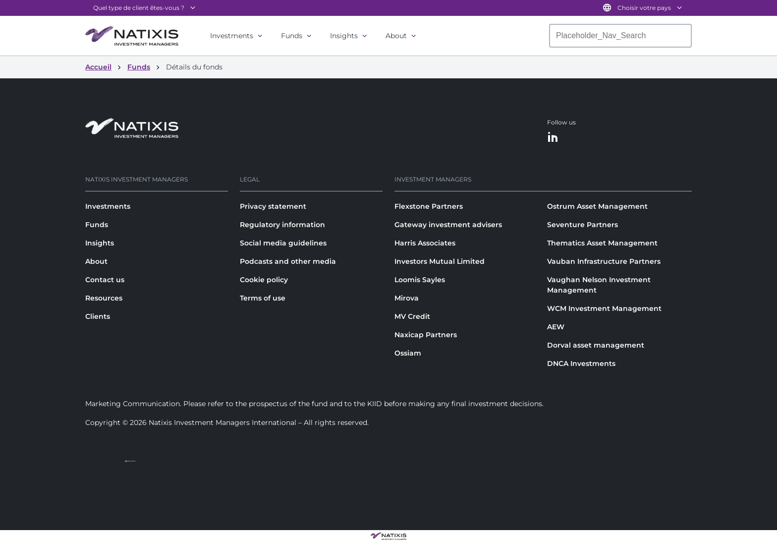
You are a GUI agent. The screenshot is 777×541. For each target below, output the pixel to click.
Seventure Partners (582, 224)
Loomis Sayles (419, 279)
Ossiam (407, 353)
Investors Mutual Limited (439, 261)
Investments (231, 35)
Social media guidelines (283, 243)
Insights (344, 35)
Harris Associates (424, 243)
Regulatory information (282, 224)
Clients (97, 316)
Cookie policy (264, 279)
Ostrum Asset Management (597, 206)
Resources (103, 298)
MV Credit (412, 316)
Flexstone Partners (428, 206)
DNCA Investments (581, 363)
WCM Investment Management (604, 308)
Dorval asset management (595, 345)
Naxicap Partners (425, 334)
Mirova (406, 298)
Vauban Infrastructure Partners (604, 261)
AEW (555, 326)
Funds (291, 35)
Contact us (104, 279)
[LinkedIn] (553, 137)
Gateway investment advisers (448, 224)
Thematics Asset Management (602, 243)
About (396, 35)
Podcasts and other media (288, 261)
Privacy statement (273, 206)
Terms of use (262, 298)
